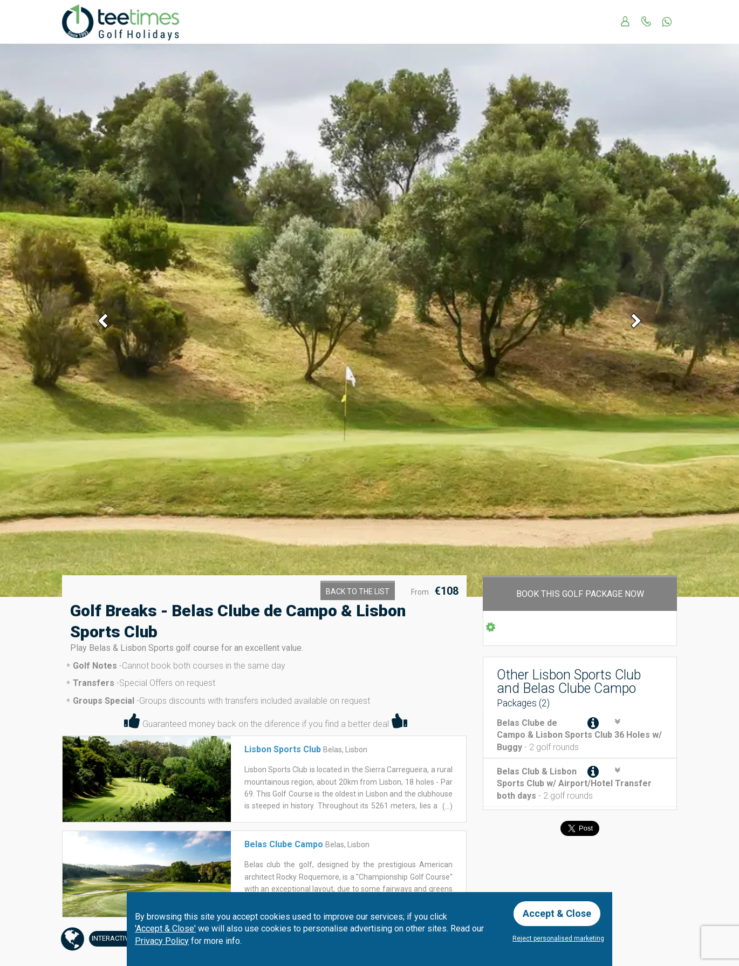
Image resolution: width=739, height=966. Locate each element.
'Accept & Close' (165, 928)
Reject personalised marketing (558, 938)
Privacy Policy (162, 941)
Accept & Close (557, 913)
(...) (447, 806)
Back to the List (357, 591)
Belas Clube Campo (283, 844)
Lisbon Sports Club (282, 749)
